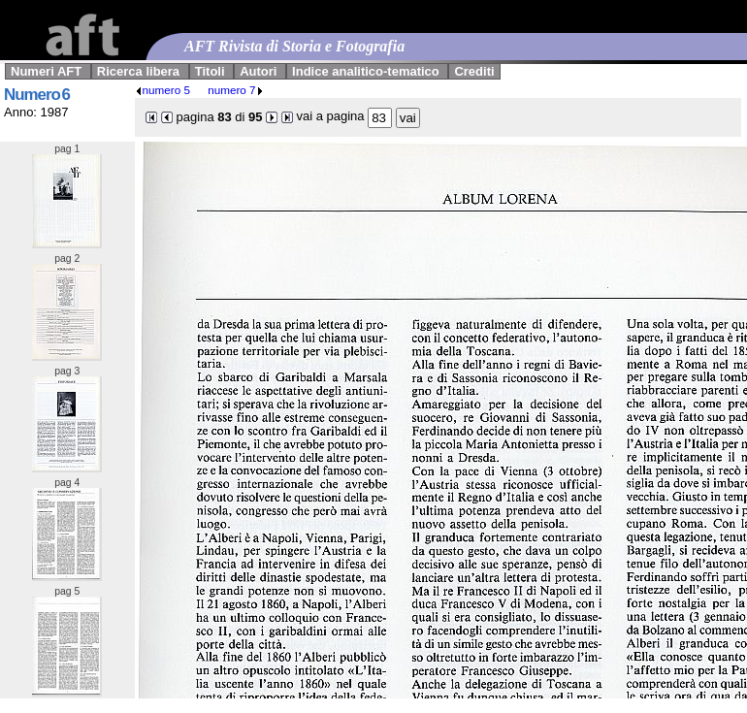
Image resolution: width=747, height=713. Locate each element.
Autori (258, 71)
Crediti (474, 71)
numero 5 (162, 89)
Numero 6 (37, 94)
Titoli (210, 71)
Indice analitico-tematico (365, 71)
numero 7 (235, 89)
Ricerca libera (138, 71)
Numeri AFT (46, 71)
